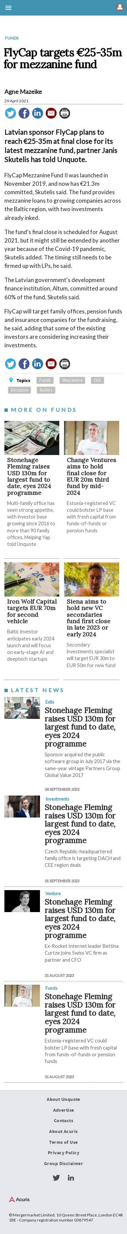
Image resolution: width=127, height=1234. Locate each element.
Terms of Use (63, 1142)
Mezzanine (72, 380)
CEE (97, 380)
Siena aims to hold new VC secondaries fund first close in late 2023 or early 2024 (88, 618)
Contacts (63, 1120)
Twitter (56, 1178)
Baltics (46, 390)
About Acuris (63, 1131)
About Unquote (63, 1099)
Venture (53, 893)
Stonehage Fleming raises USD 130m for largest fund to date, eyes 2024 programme (29, 476)
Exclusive (19, 390)
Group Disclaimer (63, 1163)
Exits (49, 702)
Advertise (63, 1110)
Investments (57, 799)
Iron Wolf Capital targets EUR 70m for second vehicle (32, 611)
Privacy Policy (63, 1153)
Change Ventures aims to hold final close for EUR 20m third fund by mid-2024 (91, 476)
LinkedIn (71, 1178)
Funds (11, 38)
